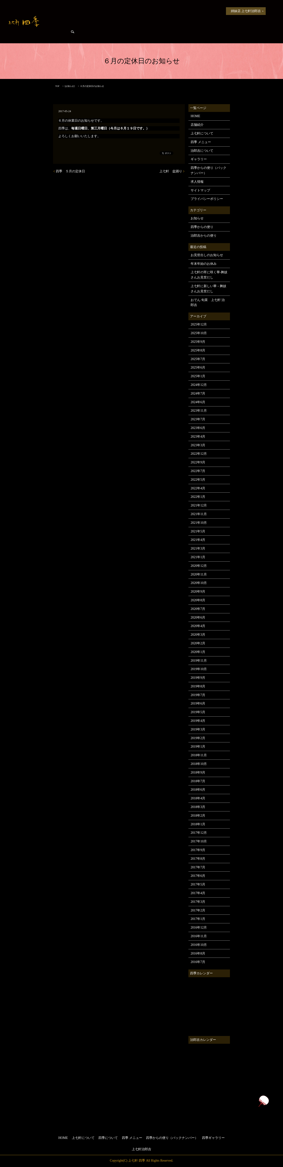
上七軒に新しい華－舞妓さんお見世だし (208, 288)
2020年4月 (198, 626)
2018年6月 (198, 789)
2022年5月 (198, 479)
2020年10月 (199, 583)
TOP (57, 86)
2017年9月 (198, 850)
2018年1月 (198, 824)
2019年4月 (198, 721)
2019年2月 (198, 738)
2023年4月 (198, 436)
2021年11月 (199, 514)
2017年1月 (198, 919)
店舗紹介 (197, 125)
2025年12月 (199, 324)
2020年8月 (198, 600)
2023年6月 (198, 428)
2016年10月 (199, 945)
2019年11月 (199, 660)
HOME (51, 11)
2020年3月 (198, 634)
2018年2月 (198, 815)
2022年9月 (198, 462)
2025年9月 (198, 342)
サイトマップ (200, 190)
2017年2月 (198, 910)
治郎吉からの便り (201, 11)
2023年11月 (199, 410)
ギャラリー (199, 159)
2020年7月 (198, 609)
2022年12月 (199, 453)
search (72, 32)
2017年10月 (199, 841)
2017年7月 (198, 867)
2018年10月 (199, 764)
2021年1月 (198, 557)
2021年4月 (198, 540)
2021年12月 (199, 505)
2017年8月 (198, 858)
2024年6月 (198, 402)
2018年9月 (198, 772)
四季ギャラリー (56, 32)
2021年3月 (198, 548)
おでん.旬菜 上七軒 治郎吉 (208, 302)
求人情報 (197, 181)
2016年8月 (198, 953)
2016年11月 (199, 936)
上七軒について (92, 11)
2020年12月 (199, 566)
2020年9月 (198, 591)
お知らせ (69, 11)
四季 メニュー (146, 11)
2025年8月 (198, 350)
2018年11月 (199, 755)
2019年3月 (198, 729)
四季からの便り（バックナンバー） (208, 170)
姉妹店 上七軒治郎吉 (246, 11)
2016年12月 (199, 927)
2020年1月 (198, 652)
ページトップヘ (263, 1101)
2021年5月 (198, 531)
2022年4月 (198, 488)
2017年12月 (199, 832)
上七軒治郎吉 (141, 1149)
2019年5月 (198, 712)
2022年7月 (198, 471)
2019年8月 (198, 686)
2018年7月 (198, 781)
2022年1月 (198, 497)
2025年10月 (199, 333)
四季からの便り (174, 11)
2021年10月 (199, 522)
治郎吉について (202, 150)
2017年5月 (198, 884)
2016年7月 (198, 962)
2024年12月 (199, 385)
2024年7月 (198, 393)
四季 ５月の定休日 (70, 171)
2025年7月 (198, 359)
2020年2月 (198, 643)
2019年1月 (198, 746)
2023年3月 (198, 445)
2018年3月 (198, 807)
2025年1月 (198, 376)
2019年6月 (198, 703)
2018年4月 (198, 798)
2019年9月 (198, 677)
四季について (119, 11)
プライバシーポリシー (207, 199)
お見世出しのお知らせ (207, 255)
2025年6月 (198, 367)
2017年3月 (198, 902)
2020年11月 (199, 574)
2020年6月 (198, 617)
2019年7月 (198, 695)
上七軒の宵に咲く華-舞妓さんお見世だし (209, 274)
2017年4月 (198, 893)
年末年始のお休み (204, 263)
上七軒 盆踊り (170, 171)
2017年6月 (198, 876)
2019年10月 (199, 669)
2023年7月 (198, 419)
